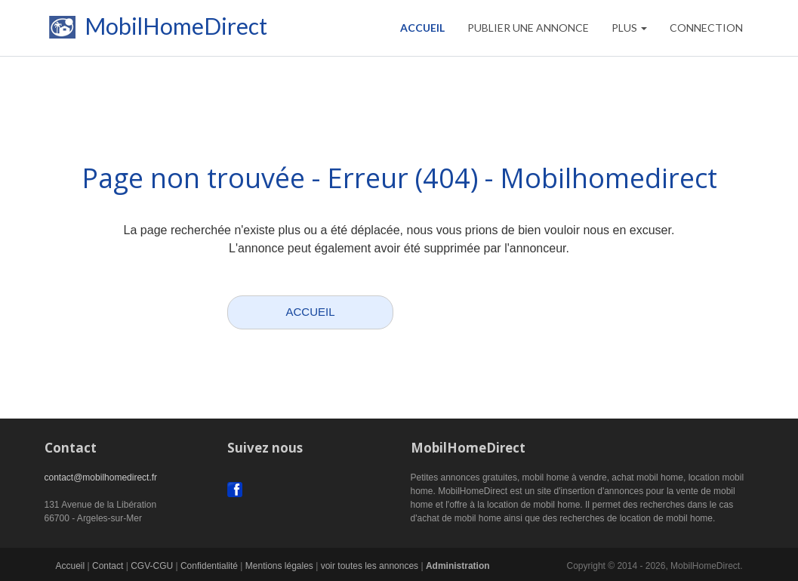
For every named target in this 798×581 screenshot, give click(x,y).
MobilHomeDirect (156, 30)
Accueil (422, 27)
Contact (107, 566)
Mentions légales (279, 566)
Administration (458, 566)
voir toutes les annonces (369, 566)
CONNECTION (706, 27)
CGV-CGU (152, 566)
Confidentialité (209, 566)
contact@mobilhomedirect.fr (101, 477)
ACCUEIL (309, 311)
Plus (629, 27)
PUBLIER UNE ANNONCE (528, 27)
